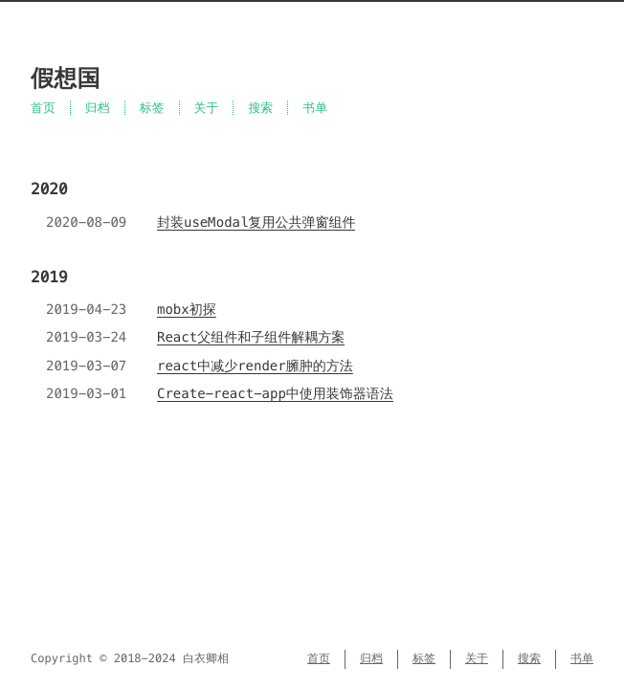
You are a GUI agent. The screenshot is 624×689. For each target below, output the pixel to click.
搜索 (260, 108)
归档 (97, 108)
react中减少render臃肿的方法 (255, 365)
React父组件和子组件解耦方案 (251, 336)
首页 (43, 108)
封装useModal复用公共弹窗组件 (256, 222)
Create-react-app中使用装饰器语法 (275, 393)
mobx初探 (186, 309)
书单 (314, 108)
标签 (152, 108)
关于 (206, 108)
